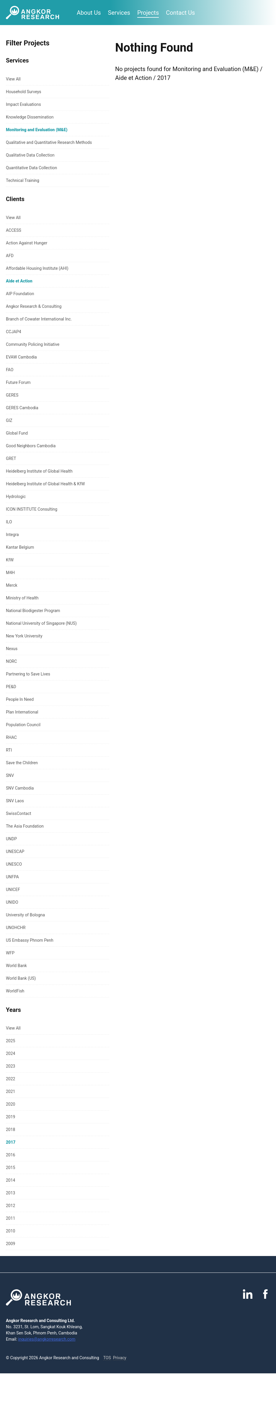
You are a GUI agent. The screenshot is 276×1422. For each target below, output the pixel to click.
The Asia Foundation (25, 826)
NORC (11, 661)
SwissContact (18, 813)
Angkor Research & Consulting (33, 306)
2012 (10, 1205)
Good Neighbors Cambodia (30, 445)
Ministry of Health (22, 598)
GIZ (9, 420)
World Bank (16, 965)
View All (13, 79)
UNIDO (12, 902)
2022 (10, 1078)
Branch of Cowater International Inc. (39, 319)
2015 (10, 1167)
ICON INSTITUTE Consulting (31, 509)
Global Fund (17, 433)
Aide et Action (19, 281)
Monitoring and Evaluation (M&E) (36, 129)
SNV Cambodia (20, 788)
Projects (148, 12)
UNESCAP (15, 851)
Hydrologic (16, 496)
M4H (10, 572)
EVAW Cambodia (21, 357)
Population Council (23, 724)
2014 (10, 1180)
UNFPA (12, 876)
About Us (89, 12)
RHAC (11, 737)
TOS (107, 1357)
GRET (11, 458)
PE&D (11, 686)
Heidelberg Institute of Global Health (39, 471)
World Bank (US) (21, 978)
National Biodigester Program (33, 610)
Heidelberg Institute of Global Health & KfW (45, 483)
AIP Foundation (20, 293)
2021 (10, 1091)
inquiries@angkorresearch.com (47, 1339)
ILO (9, 522)
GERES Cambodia (22, 407)
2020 (10, 1104)
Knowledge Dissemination (30, 117)
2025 (10, 1040)
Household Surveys (23, 91)
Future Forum (18, 382)
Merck (11, 585)
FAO (9, 369)
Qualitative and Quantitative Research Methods (49, 142)
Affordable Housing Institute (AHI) (37, 268)
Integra (12, 534)
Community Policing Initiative (32, 344)
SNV (10, 775)
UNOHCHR (15, 927)
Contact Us (180, 12)
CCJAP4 (13, 331)
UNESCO (14, 864)
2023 (10, 1066)
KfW (10, 560)
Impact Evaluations (23, 104)
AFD (10, 255)
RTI (9, 750)
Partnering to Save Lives (28, 674)
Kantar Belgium (20, 547)
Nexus (11, 648)
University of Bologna (25, 915)
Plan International (22, 712)
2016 (10, 1155)
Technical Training (22, 180)
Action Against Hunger (26, 243)
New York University (24, 636)
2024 (10, 1053)
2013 (10, 1193)
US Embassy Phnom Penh (29, 940)
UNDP (11, 838)
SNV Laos (15, 800)
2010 (10, 1231)
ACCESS (13, 230)
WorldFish (15, 991)
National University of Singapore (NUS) (41, 623)
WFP (10, 953)
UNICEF (13, 889)
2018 (10, 1129)
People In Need (20, 699)
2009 (10, 1243)
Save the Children (22, 762)
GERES (12, 395)
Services (119, 12)
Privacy (119, 1357)
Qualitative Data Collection (30, 155)
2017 (10, 1142)
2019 (10, 1116)
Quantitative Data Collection (31, 167)
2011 (10, 1218)
